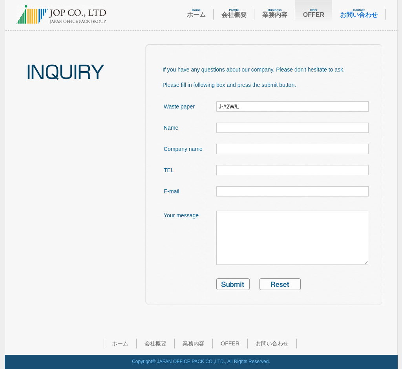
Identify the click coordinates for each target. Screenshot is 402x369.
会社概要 (155, 343)
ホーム (120, 343)
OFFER (230, 343)
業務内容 (194, 343)
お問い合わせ (272, 343)
